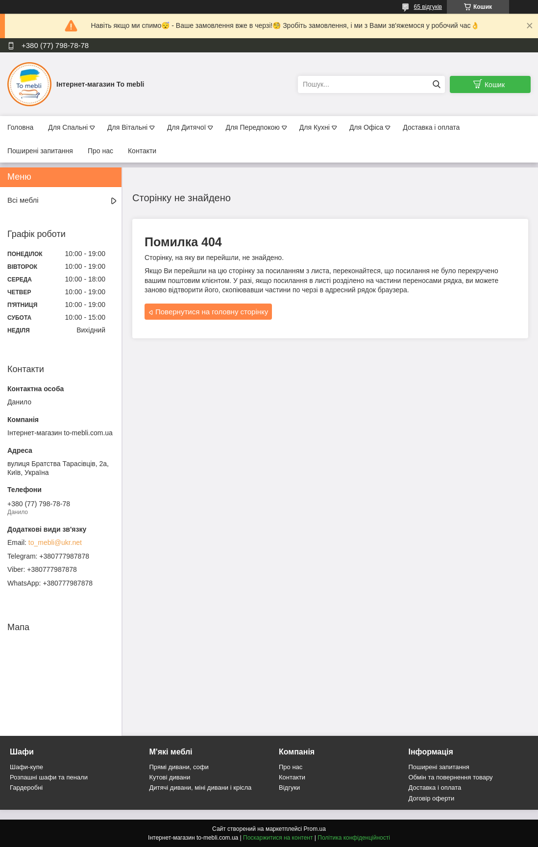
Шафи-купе (26, 767)
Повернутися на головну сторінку (211, 311)
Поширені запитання (40, 151)
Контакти (142, 151)
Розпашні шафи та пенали (49, 777)
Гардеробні (26, 787)
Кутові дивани (170, 777)
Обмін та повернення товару (451, 777)
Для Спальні (68, 127)
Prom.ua (315, 828)
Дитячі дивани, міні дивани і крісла (200, 787)
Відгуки (289, 787)
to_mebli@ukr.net (55, 542)
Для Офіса (366, 127)
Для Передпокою (252, 127)
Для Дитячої (186, 127)
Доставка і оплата (431, 127)
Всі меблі (23, 200)
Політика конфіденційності (354, 837)
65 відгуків (428, 6)
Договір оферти (432, 798)
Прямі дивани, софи (179, 767)
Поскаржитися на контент (278, 837)
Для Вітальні (127, 127)
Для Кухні (314, 127)
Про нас (100, 151)
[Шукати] (436, 84)
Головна (20, 127)
